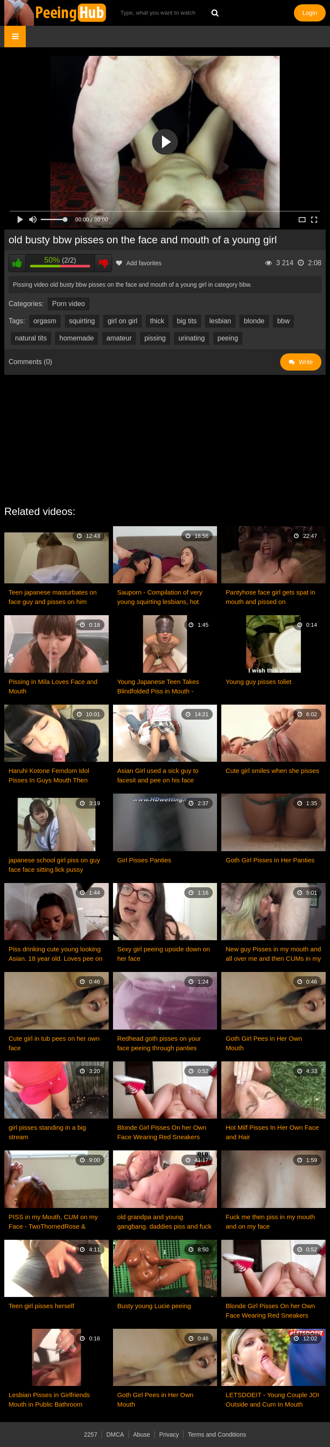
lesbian (220, 321)
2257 (90, 1434)
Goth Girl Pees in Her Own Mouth (264, 1043)
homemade (76, 338)
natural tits (31, 338)
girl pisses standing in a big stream (47, 1132)
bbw (283, 321)
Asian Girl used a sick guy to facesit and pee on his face (158, 775)
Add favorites (139, 263)
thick (157, 321)
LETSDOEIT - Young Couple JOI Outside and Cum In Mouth (272, 1399)
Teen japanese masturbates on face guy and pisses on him (53, 597)
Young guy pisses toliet (258, 681)
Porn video (68, 303)
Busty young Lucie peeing (154, 1305)
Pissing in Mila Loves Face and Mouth (53, 686)
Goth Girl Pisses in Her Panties (270, 860)
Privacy (169, 1434)
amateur (119, 338)
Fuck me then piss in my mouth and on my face (270, 1221)
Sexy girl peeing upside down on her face (163, 953)
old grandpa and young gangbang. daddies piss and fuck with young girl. (164, 1222)
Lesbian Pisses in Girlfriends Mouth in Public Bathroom (49, 1399)
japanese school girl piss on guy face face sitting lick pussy (54, 864)
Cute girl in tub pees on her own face (54, 1043)
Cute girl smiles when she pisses (272, 770)
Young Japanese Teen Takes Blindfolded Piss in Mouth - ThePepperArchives (158, 687)
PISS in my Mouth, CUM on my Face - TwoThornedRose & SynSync (53, 1222)
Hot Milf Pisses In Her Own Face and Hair (272, 1132)
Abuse (141, 1434)
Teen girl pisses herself (41, 1305)
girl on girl (122, 321)
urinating (191, 338)
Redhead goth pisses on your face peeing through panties (159, 1043)
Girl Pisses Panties (144, 860)
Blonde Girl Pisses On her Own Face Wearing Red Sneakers (162, 1132)
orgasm (45, 321)
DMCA (115, 1434)
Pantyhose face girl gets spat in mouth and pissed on (270, 597)
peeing (227, 338)
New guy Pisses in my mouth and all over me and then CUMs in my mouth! (273, 954)
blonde (254, 321)
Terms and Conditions (217, 1434)
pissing (155, 338)
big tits (187, 321)
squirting (82, 321)
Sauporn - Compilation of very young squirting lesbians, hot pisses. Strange (159, 598)
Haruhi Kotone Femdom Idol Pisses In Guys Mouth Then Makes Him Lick (49, 776)
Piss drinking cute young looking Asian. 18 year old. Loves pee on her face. (55, 954)
